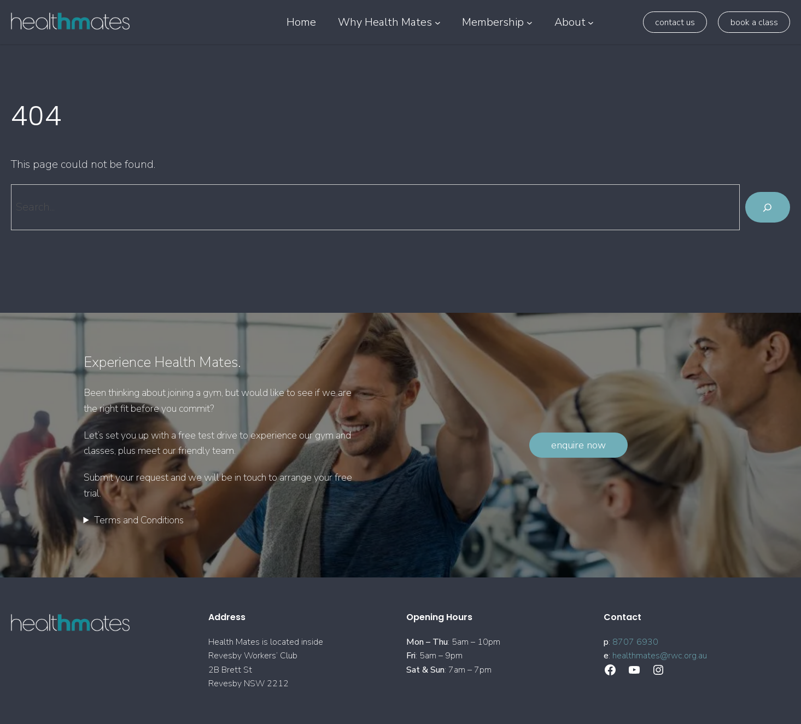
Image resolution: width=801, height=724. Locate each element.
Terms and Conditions (139, 520)
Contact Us (675, 22)
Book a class (754, 22)
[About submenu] (591, 22)
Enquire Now (578, 445)
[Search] (767, 207)
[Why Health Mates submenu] (438, 22)
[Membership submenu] (530, 22)
